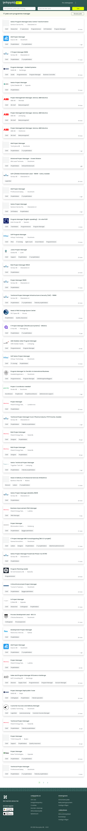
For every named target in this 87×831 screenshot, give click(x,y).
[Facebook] (11, 827)
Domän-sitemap (36, 808)
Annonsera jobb (64, 800)
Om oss (33, 800)
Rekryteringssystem (65, 803)
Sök (78, 9)
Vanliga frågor (63, 805)
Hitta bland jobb (36, 811)
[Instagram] (4, 827)
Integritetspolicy (36, 803)
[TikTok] (14, 827)
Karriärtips (62, 817)
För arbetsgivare (67, 3)
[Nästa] (48, 783)
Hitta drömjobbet (64, 814)
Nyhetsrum (34, 814)
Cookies (33, 805)
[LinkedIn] (7, 827)
